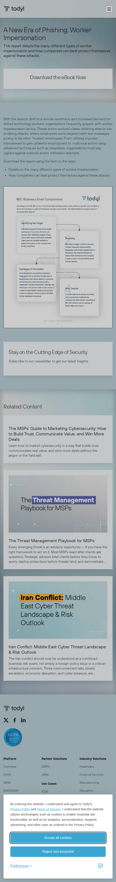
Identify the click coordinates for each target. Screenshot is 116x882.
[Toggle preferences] (21, 866)
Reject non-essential (58, 851)
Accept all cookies (58, 838)
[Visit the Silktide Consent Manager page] (100, 866)
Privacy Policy (20, 809)
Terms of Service (49, 809)
